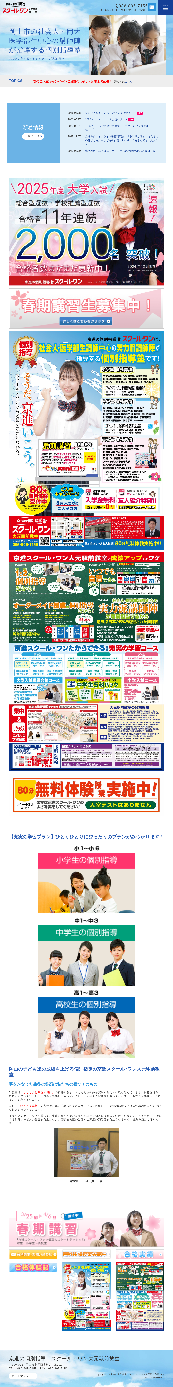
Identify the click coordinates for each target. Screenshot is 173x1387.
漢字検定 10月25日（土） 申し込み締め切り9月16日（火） (121, 150)
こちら (129, 81)
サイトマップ (22, 1376)
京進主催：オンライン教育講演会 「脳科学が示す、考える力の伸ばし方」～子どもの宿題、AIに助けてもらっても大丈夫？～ (121, 140)
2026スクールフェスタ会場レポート (106, 119)
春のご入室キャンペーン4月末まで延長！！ (110, 112)
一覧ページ (32, 136)
